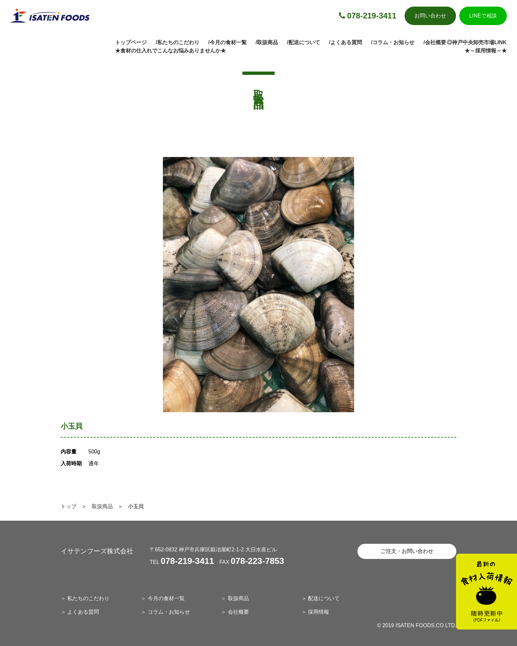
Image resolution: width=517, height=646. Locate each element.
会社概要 (238, 612)
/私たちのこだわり (177, 42)
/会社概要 (434, 42)
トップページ (131, 42)
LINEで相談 (483, 15)
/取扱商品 (267, 42)
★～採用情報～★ (486, 50)
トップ (68, 506)
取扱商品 (102, 506)
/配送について (303, 42)
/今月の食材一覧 (227, 42)
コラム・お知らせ (169, 612)
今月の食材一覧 (166, 598)
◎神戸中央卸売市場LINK (476, 42)
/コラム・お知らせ (392, 42)
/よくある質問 (345, 42)
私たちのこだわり (88, 598)
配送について (324, 598)
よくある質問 (83, 612)
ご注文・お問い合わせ (406, 551)
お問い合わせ (430, 15)
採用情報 (318, 612)
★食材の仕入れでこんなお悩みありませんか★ (170, 50)
